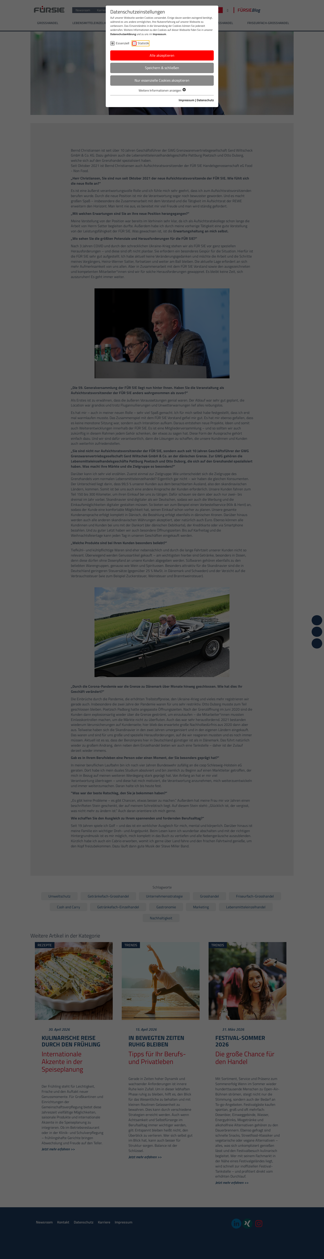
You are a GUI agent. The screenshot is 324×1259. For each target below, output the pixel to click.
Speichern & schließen (162, 67)
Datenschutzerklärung (123, 34)
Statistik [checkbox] (143, 43)
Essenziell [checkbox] (122, 43)
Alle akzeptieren (162, 55)
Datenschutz (205, 100)
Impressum (159, 34)
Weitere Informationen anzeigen (162, 90)
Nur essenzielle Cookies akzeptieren (162, 80)
